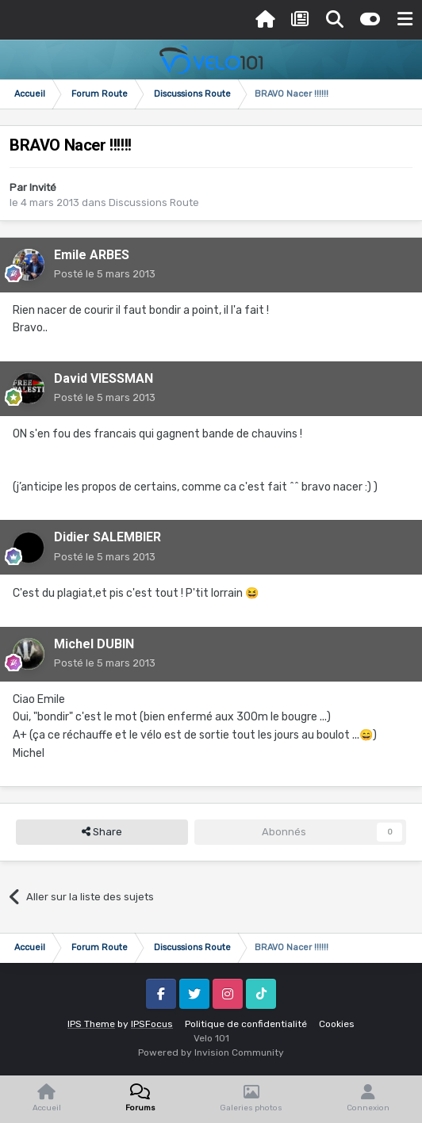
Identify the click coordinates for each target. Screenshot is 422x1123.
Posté (104, 274)
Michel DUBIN (94, 643)
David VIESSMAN (103, 378)
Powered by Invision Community (211, 1052)
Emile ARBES (91, 254)
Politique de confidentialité (246, 1023)
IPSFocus (152, 1023)
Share (102, 832)
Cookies (337, 1023)
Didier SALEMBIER (107, 536)
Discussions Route (154, 202)
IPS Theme (91, 1023)
